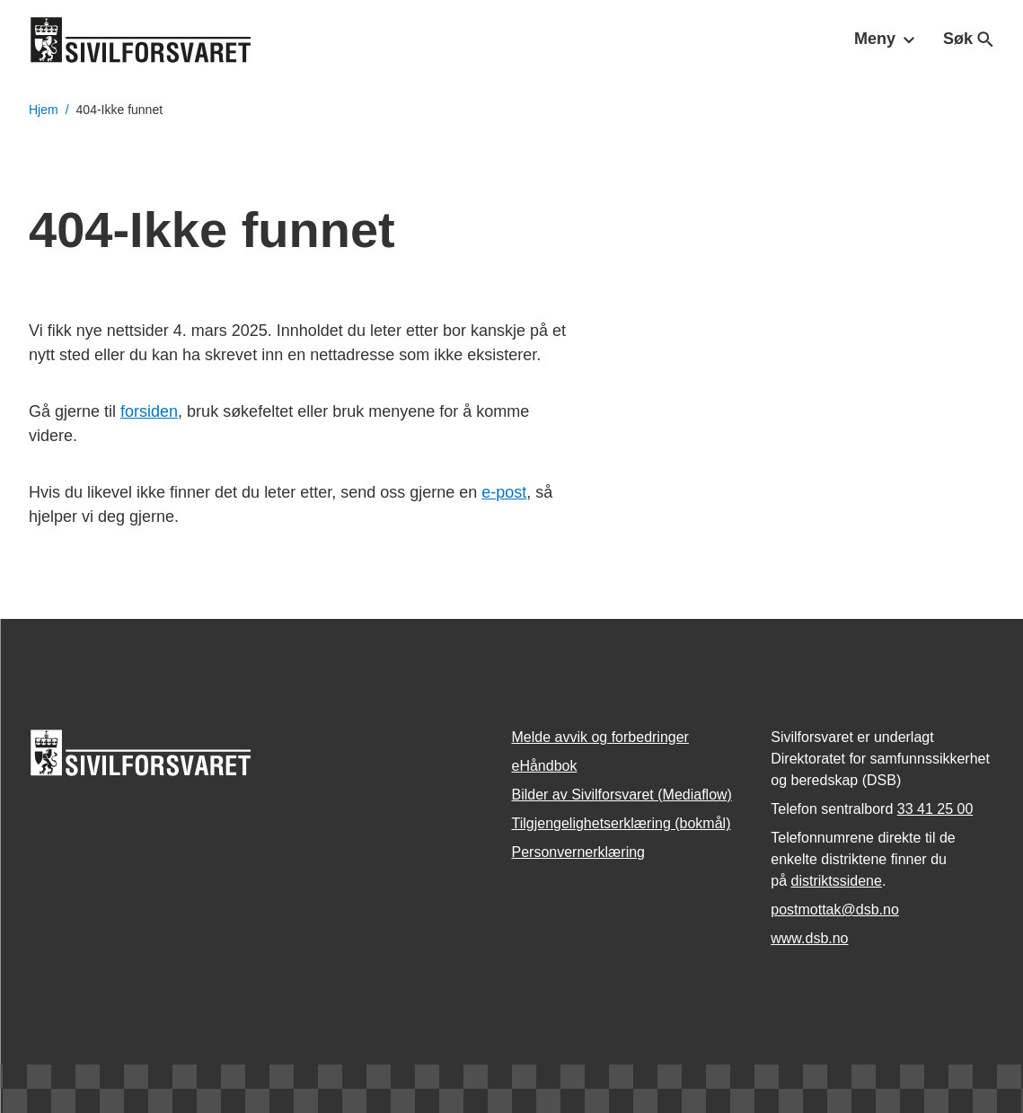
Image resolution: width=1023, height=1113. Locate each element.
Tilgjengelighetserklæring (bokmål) (621, 823)
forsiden (149, 411)
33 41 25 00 (935, 809)
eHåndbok (545, 765)
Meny (884, 39)
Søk (968, 39)
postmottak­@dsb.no (835, 909)
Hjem (43, 109)
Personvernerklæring (579, 852)
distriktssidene (836, 880)
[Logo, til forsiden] (141, 39)
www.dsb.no (809, 938)
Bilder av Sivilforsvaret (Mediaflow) (622, 794)
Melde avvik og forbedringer (600, 737)
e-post (503, 492)
